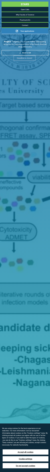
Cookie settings (25, 459)
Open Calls (25, 9)
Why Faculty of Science (25, 15)
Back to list (25, 53)
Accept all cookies (25, 452)
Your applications (25, 31)
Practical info (25, 20)
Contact (25, 25)
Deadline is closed (24, 58)
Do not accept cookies (25, 466)
